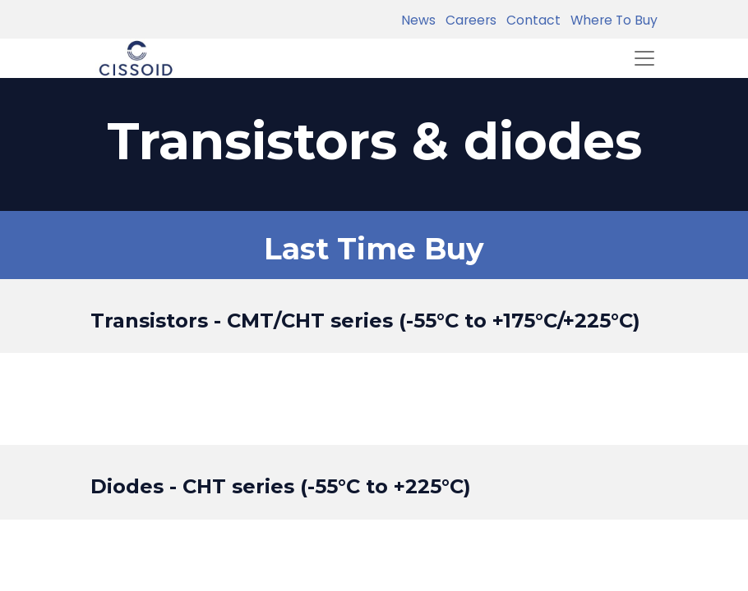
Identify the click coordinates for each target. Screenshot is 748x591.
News (418, 20)
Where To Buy (611, 20)
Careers (467, 20)
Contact (530, 20)
